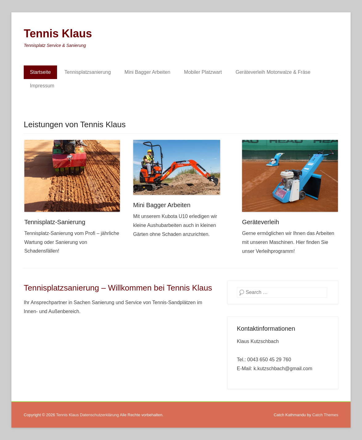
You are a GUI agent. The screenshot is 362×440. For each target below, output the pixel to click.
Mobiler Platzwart (203, 72)
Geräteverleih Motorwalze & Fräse (273, 72)
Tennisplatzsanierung (87, 72)
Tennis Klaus (58, 33)
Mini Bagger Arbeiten (148, 72)
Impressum (42, 85)
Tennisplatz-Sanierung (54, 222)
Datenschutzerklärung (99, 415)
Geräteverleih (260, 222)
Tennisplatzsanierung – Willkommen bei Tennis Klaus (118, 287)
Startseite (40, 72)
